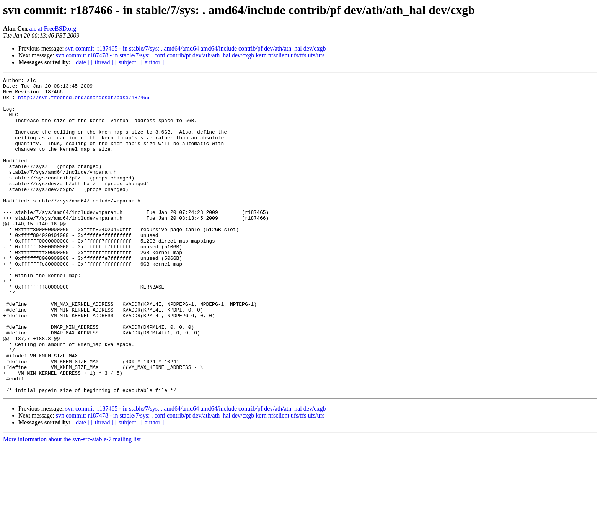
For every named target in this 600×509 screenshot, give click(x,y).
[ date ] (81, 62)
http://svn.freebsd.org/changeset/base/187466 (83, 101)
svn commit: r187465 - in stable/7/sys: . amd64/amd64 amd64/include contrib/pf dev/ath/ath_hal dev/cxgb (195, 48)
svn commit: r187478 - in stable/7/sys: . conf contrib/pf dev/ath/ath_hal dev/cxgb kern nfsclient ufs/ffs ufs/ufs (190, 55)
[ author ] (152, 62)
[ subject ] (127, 62)
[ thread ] (102, 62)
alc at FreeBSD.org (52, 28)
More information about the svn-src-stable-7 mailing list (72, 502)
